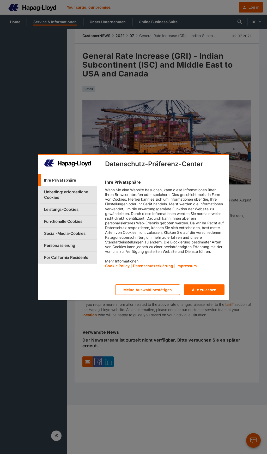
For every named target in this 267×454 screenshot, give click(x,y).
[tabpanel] (164, 225)
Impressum (187, 266)
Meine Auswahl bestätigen (147, 290)
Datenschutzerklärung (153, 266)
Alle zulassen (204, 290)
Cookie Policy (117, 266)
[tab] (67, 180)
